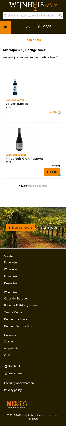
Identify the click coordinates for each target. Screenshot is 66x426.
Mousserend (12, 276)
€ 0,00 (44, 26)
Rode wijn (10, 262)
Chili (7, 355)
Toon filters (33, 40)
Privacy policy (13, 390)
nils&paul (33, 418)
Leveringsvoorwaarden (19, 383)
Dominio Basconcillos (18, 326)
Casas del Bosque (15, 298)
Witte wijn (10, 269)
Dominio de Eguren (16, 319)
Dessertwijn (11, 283)
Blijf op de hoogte (20, 227)
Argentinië (11, 348)
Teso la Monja (13, 312)
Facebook (12, 366)
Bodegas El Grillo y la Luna (21, 305)
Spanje (8, 341)
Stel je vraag (49, 227)
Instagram (13, 373)
